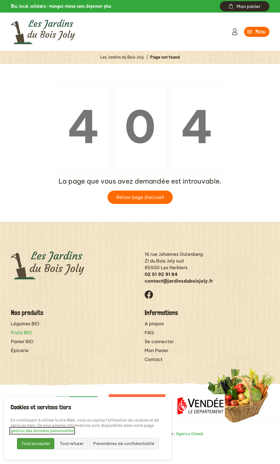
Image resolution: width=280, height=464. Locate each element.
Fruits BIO (21, 332)
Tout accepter (35, 443)
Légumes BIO (25, 323)
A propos (154, 323)
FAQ (149, 332)
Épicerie (20, 350)
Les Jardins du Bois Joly (122, 57)
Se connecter (159, 341)
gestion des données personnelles (42, 430)
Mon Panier (157, 350)
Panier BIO (22, 341)
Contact (154, 359)
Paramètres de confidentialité (123, 443)
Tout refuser (72, 443)
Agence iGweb (189, 433)
